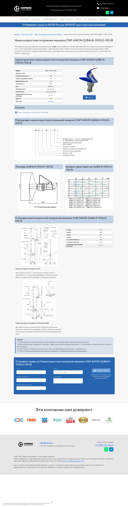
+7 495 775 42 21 (104, 444)
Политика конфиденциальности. (73, 461)
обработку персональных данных (102, 377)
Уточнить (50, 101)
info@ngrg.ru (46, 442)
